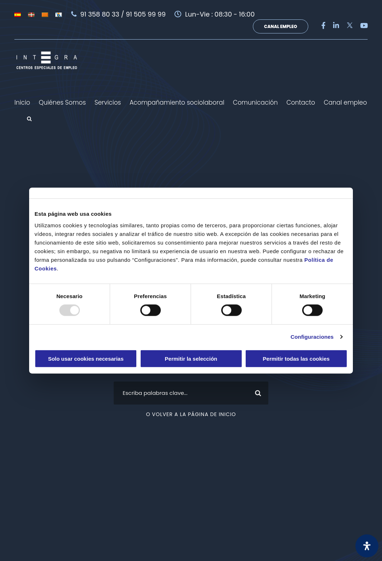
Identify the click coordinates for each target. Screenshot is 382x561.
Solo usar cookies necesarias (85, 358)
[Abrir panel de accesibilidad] (366, 545)
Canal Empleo (280, 26)
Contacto (300, 102)
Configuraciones (312, 337)
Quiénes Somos (62, 102)
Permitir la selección (191, 358)
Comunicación (255, 102)
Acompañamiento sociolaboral (176, 102)
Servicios (108, 102)
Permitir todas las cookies (296, 358)
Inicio (22, 102)
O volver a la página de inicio (191, 414)
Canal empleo (345, 102)
